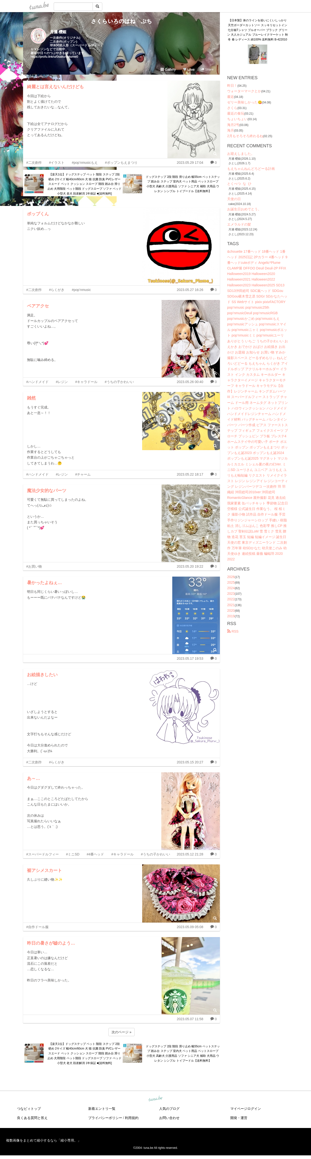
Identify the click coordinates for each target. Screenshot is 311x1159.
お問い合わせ (169, 1118)
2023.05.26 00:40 (190, 382)
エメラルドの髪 (239, 224)
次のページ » (121, 1032)
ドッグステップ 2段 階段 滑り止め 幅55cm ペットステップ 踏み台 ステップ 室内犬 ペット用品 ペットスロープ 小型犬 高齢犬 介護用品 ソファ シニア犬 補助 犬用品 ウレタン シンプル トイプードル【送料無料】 (183, 184)
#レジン (62, 382)
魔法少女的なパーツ (46, 490)
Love (189, 69)
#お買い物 (34, 566)
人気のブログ (169, 1109)
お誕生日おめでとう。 (244, 209)
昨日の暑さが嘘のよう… (51, 943)
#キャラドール (86, 382)
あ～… (33, 778)
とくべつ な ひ (239, 184)
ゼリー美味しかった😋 (244, 102)
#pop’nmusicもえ (85, 162)
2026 (231, 577)
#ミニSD (72, 854)
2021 (231, 605)
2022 (231, 599)
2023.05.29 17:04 (190, 162)
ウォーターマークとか (244, 91)
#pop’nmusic (81, 290)
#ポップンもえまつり (121, 162)
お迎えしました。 (240, 154)
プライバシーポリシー (105, 1118)
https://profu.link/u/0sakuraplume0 (54, 56)
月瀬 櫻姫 (58, 32)
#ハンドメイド (37, 382)
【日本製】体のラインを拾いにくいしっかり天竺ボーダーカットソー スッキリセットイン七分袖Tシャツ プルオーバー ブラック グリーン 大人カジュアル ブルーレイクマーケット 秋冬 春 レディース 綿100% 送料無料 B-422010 (257, 30)
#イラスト (57, 162)
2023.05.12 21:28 (190, 854)
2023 (231, 593)
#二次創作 (34, 162)
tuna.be (155, 1098)
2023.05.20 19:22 (190, 566)
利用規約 (131, 1118)
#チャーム (83, 474)
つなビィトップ (29, 1109)
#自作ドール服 (37, 927)
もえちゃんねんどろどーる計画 (251, 169)
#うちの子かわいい (119, 382)
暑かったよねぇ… (44, 582)
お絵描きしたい (42, 674)
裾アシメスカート (44, 870)
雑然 (31, 398)
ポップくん (38, 213)
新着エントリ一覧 (101, 1109)
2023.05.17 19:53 (190, 658)
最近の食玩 (235, 113)
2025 (231, 582)
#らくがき (57, 290)
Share (207, 69)
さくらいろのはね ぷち (121, 21)
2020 (231, 610)
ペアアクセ (38, 306)
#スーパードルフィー (42, 854)
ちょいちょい (237, 119)
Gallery (168, 69)
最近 (230, 97)
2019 (231, 616)
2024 (231, 588)
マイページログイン (245, 1109)
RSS (233, 631)
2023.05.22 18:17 (190, 474)
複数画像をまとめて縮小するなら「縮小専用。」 (43, 1140)
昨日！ (232, 85)
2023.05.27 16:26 (190, 290)
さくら (232, 108)
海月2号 (233, 125)
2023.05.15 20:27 (190, 762)
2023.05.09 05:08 (190, 927)
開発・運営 (238, 1118)
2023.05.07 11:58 (190, 1019)
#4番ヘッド (95, 854)
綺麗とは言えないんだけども (55, 86)
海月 (230, 130)
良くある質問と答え (32, 1118)
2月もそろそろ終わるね (245, 136)
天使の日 (234, 199)
